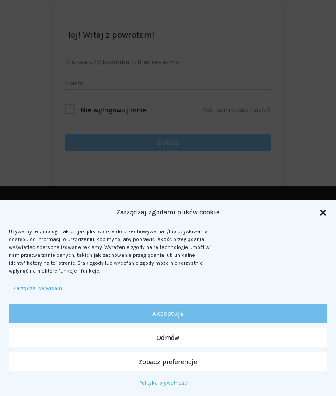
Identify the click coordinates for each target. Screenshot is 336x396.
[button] (322, 212)
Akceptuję (168, 314)
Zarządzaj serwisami (38, 288)
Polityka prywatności (164, 383)
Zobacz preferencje (168, 362)
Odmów (168, 338)
